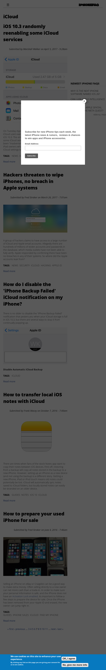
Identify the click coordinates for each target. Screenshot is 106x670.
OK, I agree (69, 658)
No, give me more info (75, 665)
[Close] (84, 101)
